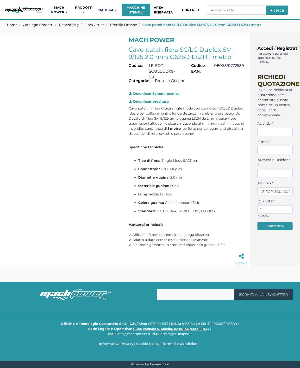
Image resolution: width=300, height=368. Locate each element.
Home (12, 25)
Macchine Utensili (136, 10)
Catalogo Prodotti (38, 25)
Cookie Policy (147, 344)
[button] (277, 10)
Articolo (265, 183)
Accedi (265, 48)
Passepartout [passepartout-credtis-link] (159, 364)
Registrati (288, 48)
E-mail (263, 142)
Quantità (266, 201)
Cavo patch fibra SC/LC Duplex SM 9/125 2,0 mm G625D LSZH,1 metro (202, 25)
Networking (69, 25)
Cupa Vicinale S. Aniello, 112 (171, 329)
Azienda (265, 123)
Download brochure (149, 101)
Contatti (190, 10)
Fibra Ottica (94, 25)
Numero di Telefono (274, 162)
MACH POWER (151, 40)
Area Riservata (163, 10)
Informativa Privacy (116, 344)
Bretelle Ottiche (123, 25)
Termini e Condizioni (180, 344)
